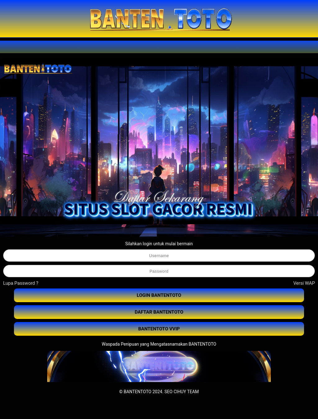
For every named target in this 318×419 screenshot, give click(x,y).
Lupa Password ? (20, 283)
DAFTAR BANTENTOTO (159, 312)
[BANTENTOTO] (159, 18)
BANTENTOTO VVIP (159, 329)
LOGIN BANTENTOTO (159, 295)
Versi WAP (304, 283)
